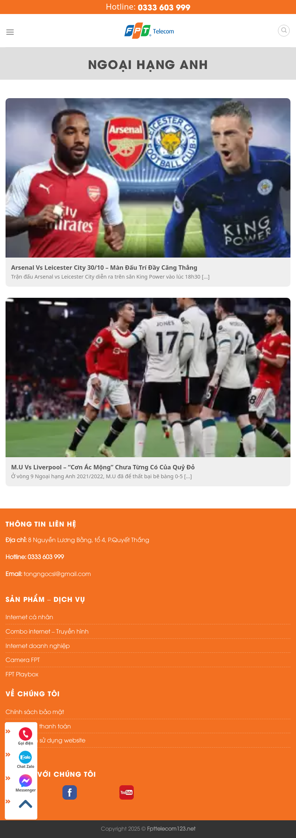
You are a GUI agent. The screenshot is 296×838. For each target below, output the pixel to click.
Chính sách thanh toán (38, 726)
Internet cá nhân (29, 617)
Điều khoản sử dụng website (45, 740)
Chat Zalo (25, 760)
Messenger (26, 783)
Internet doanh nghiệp (38, 645)
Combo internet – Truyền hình (47, 631)
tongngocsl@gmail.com (57, 573)
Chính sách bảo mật (35, 711)
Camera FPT (23, 659)
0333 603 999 (46, 556)
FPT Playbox (22, 674)
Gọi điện (25, 736)
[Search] (284, 31)
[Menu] (10, 32)
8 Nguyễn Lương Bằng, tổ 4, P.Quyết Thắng (88, 539)
